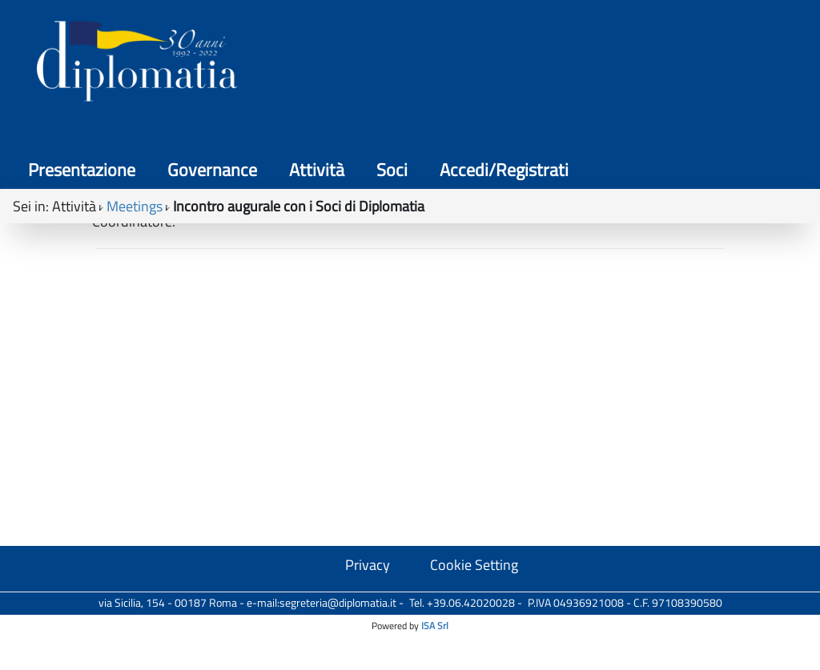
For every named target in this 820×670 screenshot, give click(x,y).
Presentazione (293, 64)
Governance (423, 64)
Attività (528, 64)
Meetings (135, 137)
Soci (603, 64)
